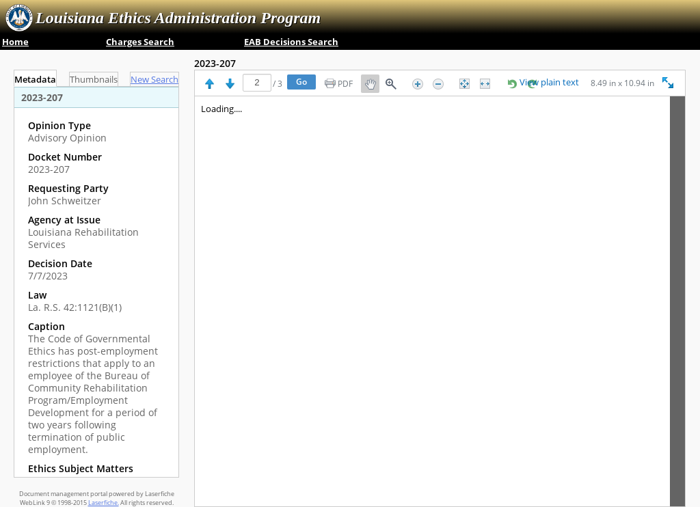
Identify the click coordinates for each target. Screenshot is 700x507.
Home (15, 42)
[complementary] (96, 303)
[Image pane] (440, 301)
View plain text (549, 82)
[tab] (154, 79)
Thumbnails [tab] (94, 79)
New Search (154, 79)
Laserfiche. (103, 502)
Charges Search (140, 42)
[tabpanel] (96, 282)
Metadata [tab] (35, 79)
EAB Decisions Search (291, 42)
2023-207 (215, 63)
